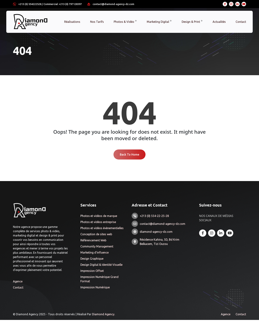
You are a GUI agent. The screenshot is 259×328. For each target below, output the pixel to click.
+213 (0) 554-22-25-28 (154, 224)
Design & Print (191, 21)
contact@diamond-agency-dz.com (113, 4)
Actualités (219, 21)
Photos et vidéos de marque (98, 224)
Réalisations (72, 21)
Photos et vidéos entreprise (98, 230)
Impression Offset (92, 279)
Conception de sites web (96, 242)
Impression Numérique (95, 295)
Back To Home (129, 162)
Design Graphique (91, 266)
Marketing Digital (158, 21)
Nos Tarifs (97, 21)
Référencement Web (93, 248)
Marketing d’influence (94, 260)
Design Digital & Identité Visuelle (101, 273)
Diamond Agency (103, 322)
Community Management (96, 254)
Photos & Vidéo (124, 21)
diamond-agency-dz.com (156, 240)
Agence (17, 289)
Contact (241, 21)
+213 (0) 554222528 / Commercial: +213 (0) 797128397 (50, 4)
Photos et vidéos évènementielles (102, 236)
